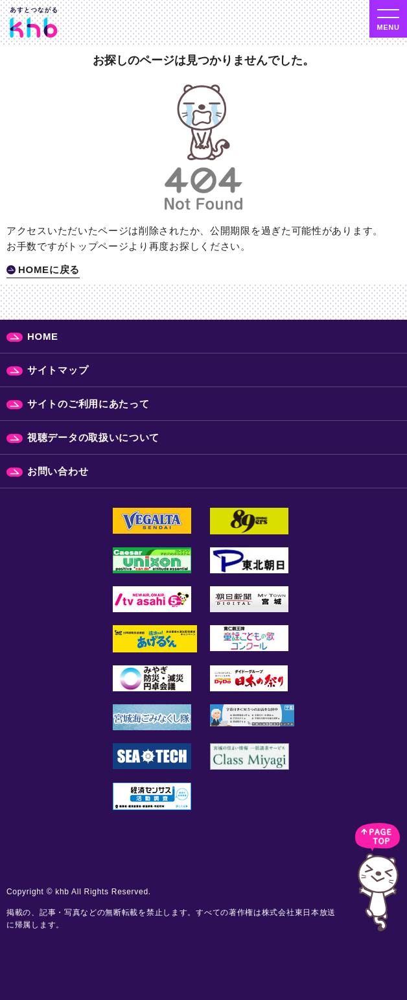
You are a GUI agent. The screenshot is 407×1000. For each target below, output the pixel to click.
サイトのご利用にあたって (88, 403)
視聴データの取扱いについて (93, 437)
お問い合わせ (57, 471)
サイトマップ (57, 369)
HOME (42, 336)
